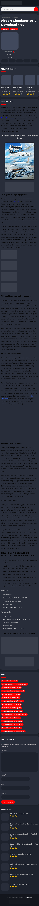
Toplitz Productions (7, 118)
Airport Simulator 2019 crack (11, 688)
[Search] (19, 9)
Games (8, 18)
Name (3, 775)
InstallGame (28, 897)
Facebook (5, 61)
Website (3, 793)
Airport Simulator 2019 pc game (12, 724)
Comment (4, 750)
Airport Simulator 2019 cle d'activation (14, 684)
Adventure (15, 18)
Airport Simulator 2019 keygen (12, 721)
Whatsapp (34, 61)
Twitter (12, 61)
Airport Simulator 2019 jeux (11, 718)
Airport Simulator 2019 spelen (11, 728)
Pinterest (20, 61)
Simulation (14, 29)
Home (3, 18)
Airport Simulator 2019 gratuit (12, 711)
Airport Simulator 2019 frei (10, 698)
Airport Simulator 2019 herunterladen (14, 714)
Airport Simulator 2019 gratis (11, 708)
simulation (17, 201)
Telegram (27, 61)
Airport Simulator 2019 (9, 681)
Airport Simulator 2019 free (11, 694)
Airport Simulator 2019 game (11, 704)
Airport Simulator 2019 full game (12, 701)
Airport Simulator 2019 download (13, 691)
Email (3, 784)
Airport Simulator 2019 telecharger (13, 731)
